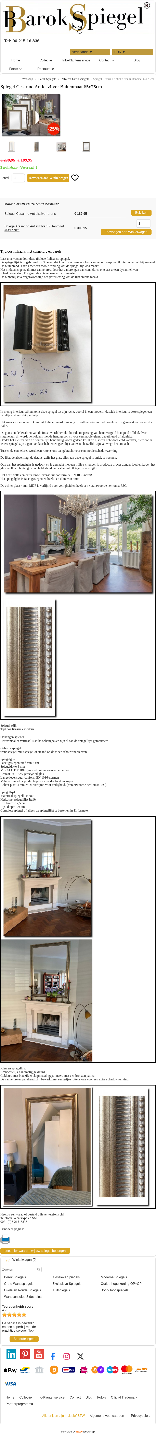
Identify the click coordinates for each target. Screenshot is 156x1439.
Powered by (78, 1431)
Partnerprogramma (19, 1404)
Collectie (45, 60)
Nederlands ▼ (82, 52)
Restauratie (45, 69)
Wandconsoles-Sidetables (22, 1296)
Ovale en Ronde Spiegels (22, 1290)
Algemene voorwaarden (107, 1415)
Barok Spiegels (15, 1277)
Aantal (4, 178)
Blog (137, 60)
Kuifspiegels (61, 1290)
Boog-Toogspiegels (114, 1290)
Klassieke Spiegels (66, 1277)
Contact (106, 60)
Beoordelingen (24, 1339)
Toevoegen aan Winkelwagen (126, 232)
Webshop (27, 79)
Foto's (15, 69)
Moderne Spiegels (114, 1277)
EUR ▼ (119, 52)
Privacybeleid (140, 1415)
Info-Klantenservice (76, 60)
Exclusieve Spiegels (66, 1283)
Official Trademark (124, 1397)
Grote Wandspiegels (18, 1283)
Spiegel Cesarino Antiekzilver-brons (30, 213)
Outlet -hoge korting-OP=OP (121, 1283)
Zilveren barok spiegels (75, 79)
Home (15, 60)
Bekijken (141, 212)
